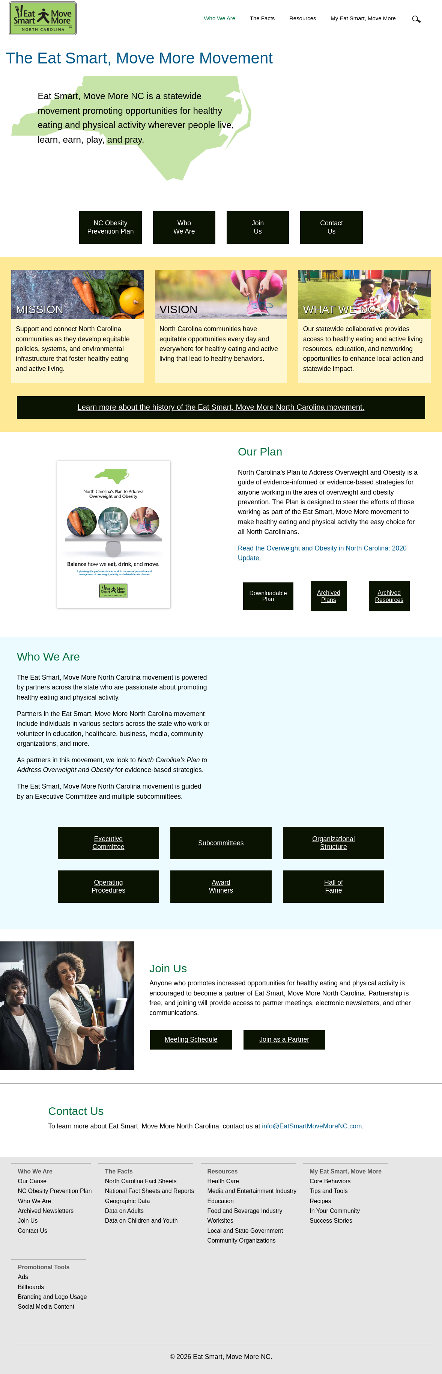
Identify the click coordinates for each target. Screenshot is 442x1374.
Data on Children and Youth (141, 1220)
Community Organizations (241, 1240)
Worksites (220, 1220)
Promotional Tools (44, 1267)
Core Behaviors (330, 1181)
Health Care (223, 1181)
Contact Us (32, 1231)
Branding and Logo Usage (52, 1297)
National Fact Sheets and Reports (149, 1191)
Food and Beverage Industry (245, 1211)
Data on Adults (124, 1211)
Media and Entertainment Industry (252, 1191)
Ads (23, 1277)
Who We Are (219, 18)
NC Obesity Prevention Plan (55, 1191)
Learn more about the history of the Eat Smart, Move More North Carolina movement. (221, 407)
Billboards (31, 1287)
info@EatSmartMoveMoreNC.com (312, 1126)
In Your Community (335, 1211)
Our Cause (32, 1181)
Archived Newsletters (46, 1211)
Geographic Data (127, 1201)
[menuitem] (219, 18)
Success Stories (331, 1220)
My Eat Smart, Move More (363, 18)
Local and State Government (245, 1231)
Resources (302, 18)
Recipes (320, 1201)
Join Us (28, 1220)
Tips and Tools (328, 1191)
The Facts (262, 18)
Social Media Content (46, 1306)
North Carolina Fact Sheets (141, 1181)
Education (220, 1201)
